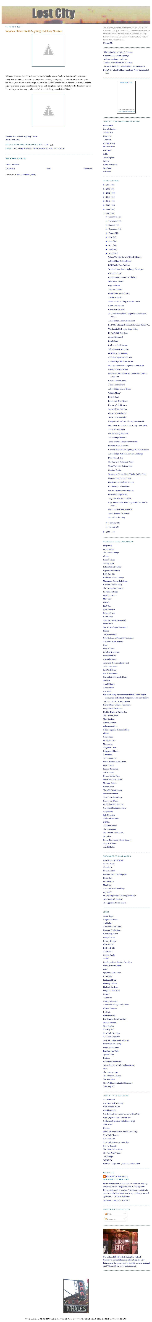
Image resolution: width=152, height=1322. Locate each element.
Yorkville (107, 171)
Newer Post (10, 169)
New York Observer (111, 1135)
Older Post (87, 169)
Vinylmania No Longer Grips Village (123, 329)
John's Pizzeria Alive (116, 429)
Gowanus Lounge (110, 1001)
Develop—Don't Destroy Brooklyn (117, 962)
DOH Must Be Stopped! (118, 353)
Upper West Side (110, 164)
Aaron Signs (108, 916)
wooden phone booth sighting (49, 148)
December (113, 217)
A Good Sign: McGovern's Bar (120, 361)
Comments (110, 1219)
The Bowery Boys (110, 1072)
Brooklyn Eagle (109, 1110)
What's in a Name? (115, 281)
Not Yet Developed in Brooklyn (121, 490)
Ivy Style (106, 1012)
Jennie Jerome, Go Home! (118, 513)
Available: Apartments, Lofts (120, 357)
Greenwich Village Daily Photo (116, 1005)
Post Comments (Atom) (26, 174)
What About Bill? (12, 139)
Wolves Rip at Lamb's (117, 381)
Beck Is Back (113, 397)
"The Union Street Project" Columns (118, 52)
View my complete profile (116, 1201)
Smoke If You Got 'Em (117, 409)
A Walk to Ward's (115, 297)
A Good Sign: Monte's (117, 437)
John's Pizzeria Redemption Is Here (122, 441)
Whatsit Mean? (114, 393)
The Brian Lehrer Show (112, 1149)
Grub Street (108, 1124)
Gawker (106, 994)
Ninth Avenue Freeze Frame (119, 478)
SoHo (105, 154)
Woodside (107, 168)
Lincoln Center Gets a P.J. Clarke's (122, 277)
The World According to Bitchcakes (117, 1083)
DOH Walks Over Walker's (119, 265)
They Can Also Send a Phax (119, 498)
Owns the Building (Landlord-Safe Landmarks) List (124, 66)
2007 (108, 213)
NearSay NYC (109, 1029)
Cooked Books (109, 955)
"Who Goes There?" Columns (115, 59)
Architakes (107, 923)
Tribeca (106, 161)
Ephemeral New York (112, 973)
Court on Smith (114, 470)
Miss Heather (108, 1026)
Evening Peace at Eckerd (118, 445)
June (111, 241)
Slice (105, 1069)
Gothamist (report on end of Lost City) (119, 1121)
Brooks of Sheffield (117, 1176)
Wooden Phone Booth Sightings (116, 55)
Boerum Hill (108, 125)
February (113, 523)
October (112, 225)
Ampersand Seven (110, 919)
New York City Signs (112, 1033)
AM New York (109, 1099)
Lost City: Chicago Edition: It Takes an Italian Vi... (129, 325)
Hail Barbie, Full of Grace (118, 293)
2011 (108, 197)
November (113, 221)
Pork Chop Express (111, 1047)
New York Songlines (111, 1037)
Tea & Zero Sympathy (117, 417)
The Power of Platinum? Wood (120, 462)
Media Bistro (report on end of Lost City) (120, 1131)
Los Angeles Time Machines (114, 1019)
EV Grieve (107, 976)
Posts (108, 1214)
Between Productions (112, 930)
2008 (108, 209)
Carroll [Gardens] (115, 337)
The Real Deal (109, 1079)
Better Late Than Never (117, 401)
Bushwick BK (109, 948)
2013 (108, 189)
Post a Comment (12, 164)
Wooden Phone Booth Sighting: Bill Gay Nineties (33, 31)
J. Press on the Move (116, 385)
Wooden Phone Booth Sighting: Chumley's (125, 269)
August (112, 233)
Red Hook (107, 150)
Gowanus (107, 136)
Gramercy (107, 139)
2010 (108, 201)
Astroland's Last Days (112, 926)
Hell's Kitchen (109, 143)
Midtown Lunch (109, 1022)
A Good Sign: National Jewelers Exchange (125, 454)
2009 (108, 205)
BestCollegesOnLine (111, 1106)
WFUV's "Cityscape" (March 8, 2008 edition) (121, 1163)
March (112, 253)
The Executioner (115, 289)
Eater (105, 969)
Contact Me (108, 43)
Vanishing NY (109, 1086)
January (112, 527)
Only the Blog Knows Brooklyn (116, 1040)
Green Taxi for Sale (116, 305)
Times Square (108, 157)
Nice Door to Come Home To (120, 509)
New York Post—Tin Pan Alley (116, 1142)
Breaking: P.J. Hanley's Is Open (121, 482)
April (111, 249)
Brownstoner (108, 944)
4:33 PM (45, 144)
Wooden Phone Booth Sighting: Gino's (21, 136)
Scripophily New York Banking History (119, 1065)
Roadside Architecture (112, 1061)
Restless (106, 1058)
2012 (108, 193)
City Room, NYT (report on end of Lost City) (121, 1114)
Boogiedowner (109, 937)
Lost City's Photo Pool (126, 112)
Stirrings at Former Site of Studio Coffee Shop (127, 474)
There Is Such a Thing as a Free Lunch (124, 301)
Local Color (113, 341)
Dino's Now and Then (112, 965)
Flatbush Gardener (110, 987)
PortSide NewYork (110, 1051)
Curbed (106, 958)
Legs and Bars (114, 285)
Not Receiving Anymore (118, 433)
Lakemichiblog (109, 1015)
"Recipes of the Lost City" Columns (117, 63)
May (111, 245)
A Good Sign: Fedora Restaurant (121, 321)
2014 (108, 185)
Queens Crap (108, 1054)
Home (49, 169)
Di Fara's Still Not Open (118, 333)
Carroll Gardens (109, 129)
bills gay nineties (23, 148)
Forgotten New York (111, 990)
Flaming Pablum (110, 983)
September (113, 229)
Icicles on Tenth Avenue (118, 345)
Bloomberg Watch (110, 933)
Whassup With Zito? (116, 309)
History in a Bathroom (117, 413)
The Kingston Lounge (112, 1076)
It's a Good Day (114, 273)
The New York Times (112, 1153)
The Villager (108, 1156)
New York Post (109, 1138)
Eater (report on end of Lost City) (117, 1117)
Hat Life (106, 1128)
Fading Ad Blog (109, 980)
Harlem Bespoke (110, 1008)
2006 (108, 532)
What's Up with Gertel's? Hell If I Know (124, 257)
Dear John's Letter (115, 458)
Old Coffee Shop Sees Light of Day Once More (127, 425)
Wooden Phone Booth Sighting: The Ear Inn (126, 365)
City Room (107, 951)
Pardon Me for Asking (112, 1044)
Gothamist (107, 997)
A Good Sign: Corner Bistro (119, 389)
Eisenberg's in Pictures (117, 405)
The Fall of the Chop (116, 517)
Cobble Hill (108, 132)
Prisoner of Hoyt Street (117, 494)
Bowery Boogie (109, 941)
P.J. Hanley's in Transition (118, 486)
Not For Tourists (110, 1146)
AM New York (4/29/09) (113, 1103)
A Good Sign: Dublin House (119, 261)
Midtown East (109, 147)
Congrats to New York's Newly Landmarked (126, 421)
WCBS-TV (107, 1160)
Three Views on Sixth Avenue (120, 466)
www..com (126, 82)
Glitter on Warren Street (118, 369)
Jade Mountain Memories (118, 349)
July (111, 237)
